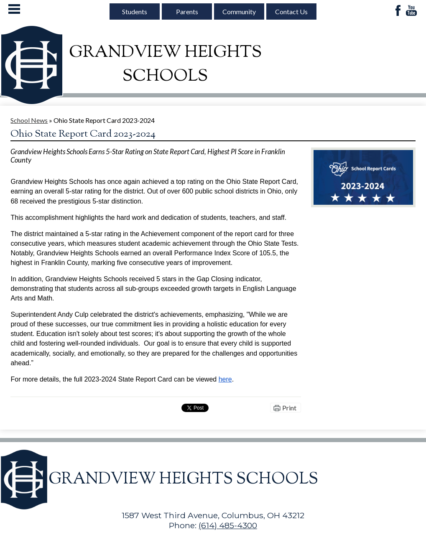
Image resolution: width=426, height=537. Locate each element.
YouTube (411, 11)
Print (289, 408)
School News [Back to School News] (29, 120)
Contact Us (291, 11)
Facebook (398, 11)
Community (239, 11)
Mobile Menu (14, 9)
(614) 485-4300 (228, 525)
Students (134, 11)
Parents (187, 11)
